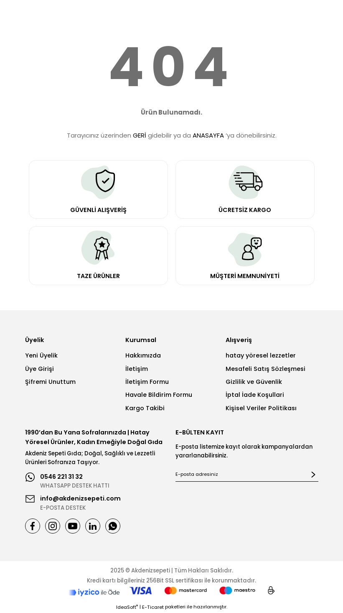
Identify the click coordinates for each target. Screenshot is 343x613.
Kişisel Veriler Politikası (261, 408)
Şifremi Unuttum (50, 382)
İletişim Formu (147, 382)
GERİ (139, 135)
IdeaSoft (127, 607)
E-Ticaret (153, 607)
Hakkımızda (143, 355)
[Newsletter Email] (246, 474)
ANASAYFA (208, 135)
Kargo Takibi (145, 408)
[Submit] (313, 474)
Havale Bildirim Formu (158, 395)
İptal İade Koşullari (255, 395)
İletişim (136, 369)
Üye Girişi (39, 369)
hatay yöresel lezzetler (261, 355)
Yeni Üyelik (41, 355)
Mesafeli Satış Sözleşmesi (265, 369)
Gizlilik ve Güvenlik (254, 382)
